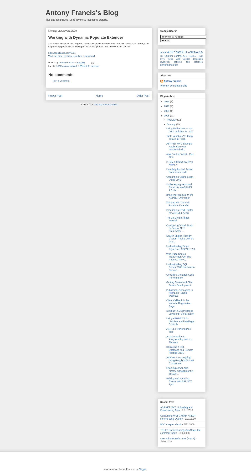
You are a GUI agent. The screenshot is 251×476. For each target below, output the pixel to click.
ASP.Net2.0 (83, 66)
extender (95, 66)
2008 (167, 115)
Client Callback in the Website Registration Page (178, 303)
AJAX (163, 52)
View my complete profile (173, 85)
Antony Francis (172, 81)
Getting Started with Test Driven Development (179, 284)
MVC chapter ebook (171, 424)
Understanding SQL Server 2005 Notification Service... (180, 267)
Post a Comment (61, 80)
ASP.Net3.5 (195, 52)
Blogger (142, 469)
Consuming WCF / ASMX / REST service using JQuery (178, 417)
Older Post (143, 95)
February (172, 119)
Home (99, 95)
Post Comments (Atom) (105, 104)
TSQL (170, 59)
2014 (167, 101)
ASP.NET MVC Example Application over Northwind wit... (179, 146)
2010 (167, 106)
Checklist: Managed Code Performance (180, 276)
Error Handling (189, 56)
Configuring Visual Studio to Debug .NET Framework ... (179, 228)
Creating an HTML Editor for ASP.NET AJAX (179, 211)
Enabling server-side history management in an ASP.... (179, 371)
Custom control (173, 56)
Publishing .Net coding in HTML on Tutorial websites (179, 293)
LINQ (200, 56)
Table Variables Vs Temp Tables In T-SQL (179, 137)
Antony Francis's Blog (82, 13)
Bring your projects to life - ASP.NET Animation (180, 196)
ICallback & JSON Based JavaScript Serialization (180, 312)
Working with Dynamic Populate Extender (178, 204)
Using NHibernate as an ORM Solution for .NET (179, 130)
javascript (165, 62)
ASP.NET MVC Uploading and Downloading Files (176, 409)
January (171, 124)
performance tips (169, 64)
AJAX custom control (66, 66)
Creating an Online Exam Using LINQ (179, 178)
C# (161, 56)
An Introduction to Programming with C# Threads (179, 339)
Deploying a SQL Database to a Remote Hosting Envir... (179, 350)
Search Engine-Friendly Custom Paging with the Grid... (180, 238)
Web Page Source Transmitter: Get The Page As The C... (178, 257)
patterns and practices (188, 62)
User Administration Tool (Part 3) (177, 438)
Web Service (183, 59)
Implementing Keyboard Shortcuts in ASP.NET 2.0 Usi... (179, 187)
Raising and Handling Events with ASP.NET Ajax (179, 381)
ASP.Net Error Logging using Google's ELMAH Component (180, 360)
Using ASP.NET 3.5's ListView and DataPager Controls (180, 321)
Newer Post (55, 95)
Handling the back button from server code (179, 171)
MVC (162, 59)
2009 (167, 111)
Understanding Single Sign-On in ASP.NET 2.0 (180, 247)
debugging (198, 59)
